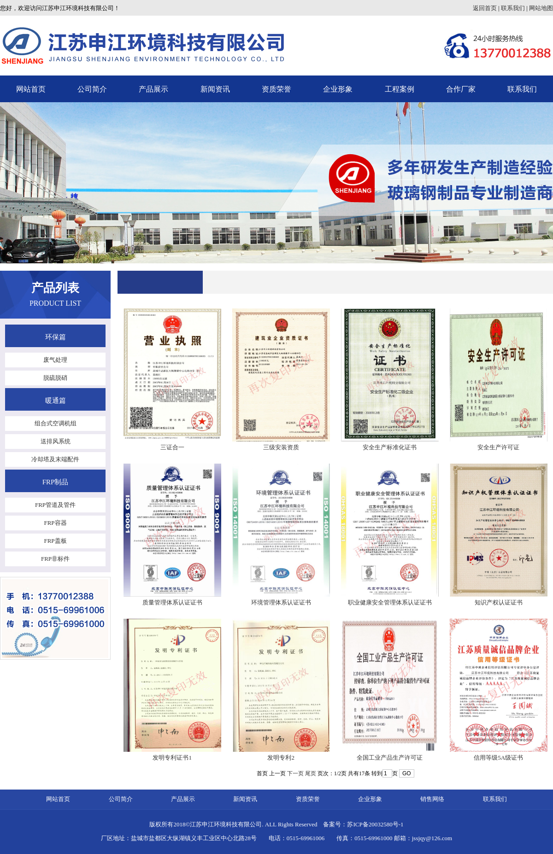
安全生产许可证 (498, 447)
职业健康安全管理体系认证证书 (390, 602)
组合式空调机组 (55, 423)
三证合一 (172, 447)
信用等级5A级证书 (498, 757)
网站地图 (541, 8)
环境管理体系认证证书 (281, 602)
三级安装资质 (281, 447)
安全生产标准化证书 (390, 447)
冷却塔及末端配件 (55, 459)
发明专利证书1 (172, 757)
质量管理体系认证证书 (172, 602)
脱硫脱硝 (55, 377)
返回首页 (485, 8)
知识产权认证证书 (499, 602)
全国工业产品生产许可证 (390, 757)
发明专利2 (280, 757)
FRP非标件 (55, 558)
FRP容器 (55, 522)
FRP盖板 (55, 540)
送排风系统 (56, 441)
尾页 (310, 773)
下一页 (295, 773)
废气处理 (55, 359)
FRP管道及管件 (55, 504)
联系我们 (513, 8)
